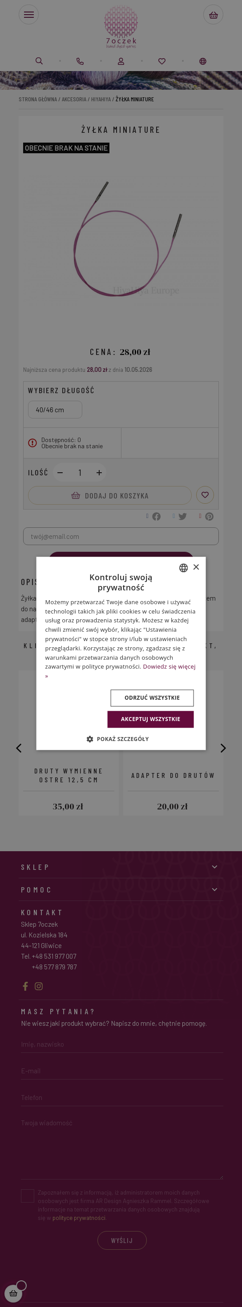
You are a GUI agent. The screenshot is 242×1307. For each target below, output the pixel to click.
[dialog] (121, 653)
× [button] (195, 567)
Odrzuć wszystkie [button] (152, 697)
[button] (121, 739)
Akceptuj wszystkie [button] (150, 719)
